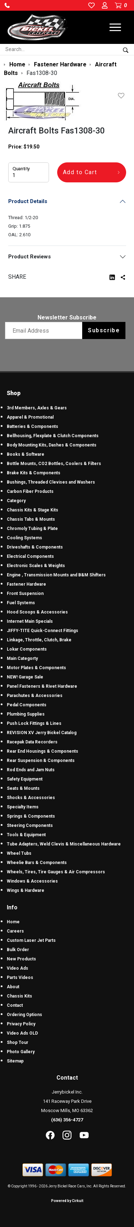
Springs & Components (31, 816)
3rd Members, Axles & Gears (37, 407)
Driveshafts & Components (35, 547)
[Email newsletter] (45, 330)
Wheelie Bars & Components (37, 862)
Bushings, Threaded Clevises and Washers (51, 482)
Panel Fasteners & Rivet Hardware (42, 686)
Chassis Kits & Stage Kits (32, 510)
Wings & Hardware (25, 890)
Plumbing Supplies (26, 714)
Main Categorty (22, 658)
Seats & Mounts (23, 788)
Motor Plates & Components (36, 667)
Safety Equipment (25, 779)
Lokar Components (27, 649)
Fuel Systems (21, 602)
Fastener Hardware (26, 584)
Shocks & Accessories (31, 797)
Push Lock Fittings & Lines (34, 723)
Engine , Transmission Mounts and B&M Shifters (56, 574)
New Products (21, 958)
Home (13, 921)
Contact (15, 1005)
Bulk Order (18, 949)
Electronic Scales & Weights (36, 565)
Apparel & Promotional (30, 417)
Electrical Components (30, 556)
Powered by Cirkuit (67, 1201)
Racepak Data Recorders (32, 741)
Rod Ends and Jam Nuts (31, 769)
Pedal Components (26, 704)
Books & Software (25, 454)
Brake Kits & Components (33, 472)
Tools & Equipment (26, 834)
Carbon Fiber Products (30, 491)
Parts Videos (20, 977)
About (13, 986)
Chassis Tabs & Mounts (31, 519)
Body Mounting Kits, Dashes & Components (51, 445)
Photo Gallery (21, 1051)
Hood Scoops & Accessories (37, 612)
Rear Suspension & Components (41, 760)
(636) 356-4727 (67, 1119)
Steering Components (30, 825)
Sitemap (15, 1061)
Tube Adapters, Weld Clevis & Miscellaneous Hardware (64, 844)
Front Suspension (25, 593)
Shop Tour (17, 1042)
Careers (15, 931)
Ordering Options (24, 1014)
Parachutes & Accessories (35, 695)
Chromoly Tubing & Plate (32, 528)
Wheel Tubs (19, 853)
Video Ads (17, 968)
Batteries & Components (32, 426)
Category (16, 500)
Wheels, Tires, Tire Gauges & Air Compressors (56, 871)
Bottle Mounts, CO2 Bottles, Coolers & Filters (54, 463)
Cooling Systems (24, 537)
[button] (7, 5)
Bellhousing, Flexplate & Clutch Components (53, 435)
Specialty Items (23, 806)
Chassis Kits (19, 996)
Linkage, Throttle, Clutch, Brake (39, 639)
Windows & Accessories (32, 881)
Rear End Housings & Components (42, 751)
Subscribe (104, 330)
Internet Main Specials (30, 621)
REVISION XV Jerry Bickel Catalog (41, 732)
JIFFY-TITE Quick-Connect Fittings (42, 630)
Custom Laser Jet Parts (31, 940)
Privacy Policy (21, 1023)
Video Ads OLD (22, 1033)
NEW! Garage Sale (25, 677)
